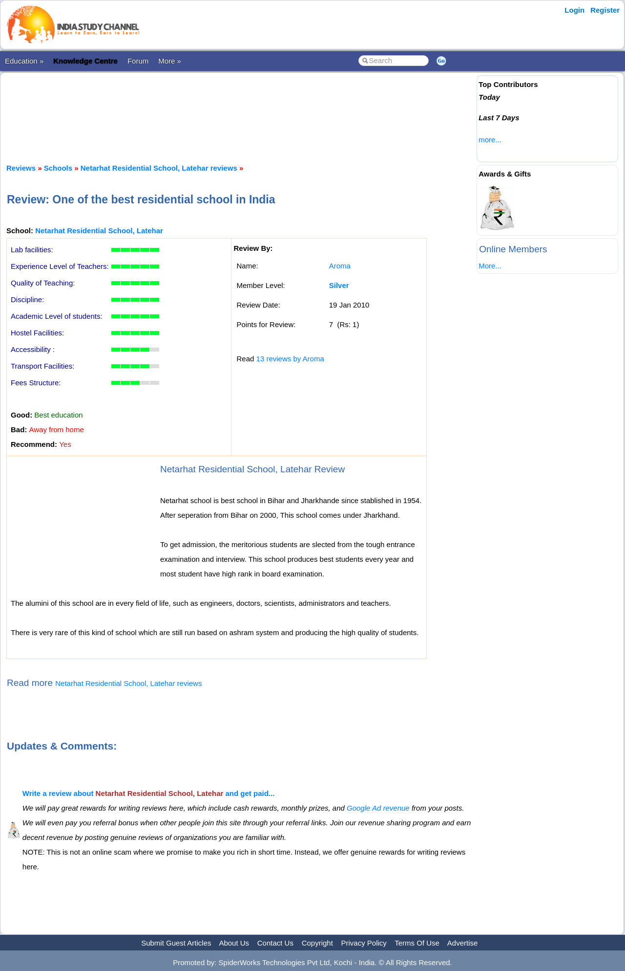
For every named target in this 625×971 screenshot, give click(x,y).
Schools (58, 168)
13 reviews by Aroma (290, 358)
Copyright (317, 943)
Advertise (462, 943)
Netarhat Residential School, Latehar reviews (159, 168)
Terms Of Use (417, 943)
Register (605, 10)
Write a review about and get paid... (148, 793)
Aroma (340, 266)
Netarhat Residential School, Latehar (99, 230)
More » (169, 61)
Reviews (21, 168)
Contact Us (275, 943)
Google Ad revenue (378, 808)
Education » (24, 61)
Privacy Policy (364, 943)
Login (574, 10)
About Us (234, 943)
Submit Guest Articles (176, 943)
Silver (339, 285)
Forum (137, 61)
